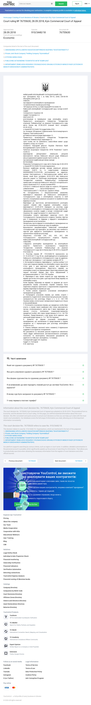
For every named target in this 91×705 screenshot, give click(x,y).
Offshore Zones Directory (12, 597)
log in (77, 4)
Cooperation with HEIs (11, 531)
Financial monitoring (11, 559)
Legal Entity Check (10, 553)
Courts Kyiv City (45, 17)
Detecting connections (11, 573)
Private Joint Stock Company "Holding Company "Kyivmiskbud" (27, 53)
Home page (7, 17)
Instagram (7, 675)
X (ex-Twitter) (8, 678)
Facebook (7, 665)
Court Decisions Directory (12, 594)
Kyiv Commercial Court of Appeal (64, 17)
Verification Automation (12, 569)
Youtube (6, 672)
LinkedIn (6, 668)
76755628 (32, 461)
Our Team (7, 525)
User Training (8, 538)
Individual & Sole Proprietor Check (15, 556)
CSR (4, 544)
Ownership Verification (11, 563)
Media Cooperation (10, 528)
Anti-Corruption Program (35, 678)
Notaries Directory (10, 607)
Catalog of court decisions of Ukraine (26, 17)
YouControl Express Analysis (14, 576)
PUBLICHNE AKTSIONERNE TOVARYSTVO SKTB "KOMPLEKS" (27, 61)
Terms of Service (32, 665)
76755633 (78, 461)
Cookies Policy (31, 675)
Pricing (6, 518)
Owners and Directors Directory (14, 601)
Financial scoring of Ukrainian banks (16, 579)
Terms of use (30, 668)
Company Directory (10, 587)
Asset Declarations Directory (13, 604)
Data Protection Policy (34, 672)
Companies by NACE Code (12, 591)
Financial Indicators (10, 566)
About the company (10, 521)
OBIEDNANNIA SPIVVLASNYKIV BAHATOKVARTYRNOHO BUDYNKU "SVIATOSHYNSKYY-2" (37, 50)
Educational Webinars (11, 535)
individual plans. (80, 10)
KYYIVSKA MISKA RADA (13, 57)
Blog (5, 541)
